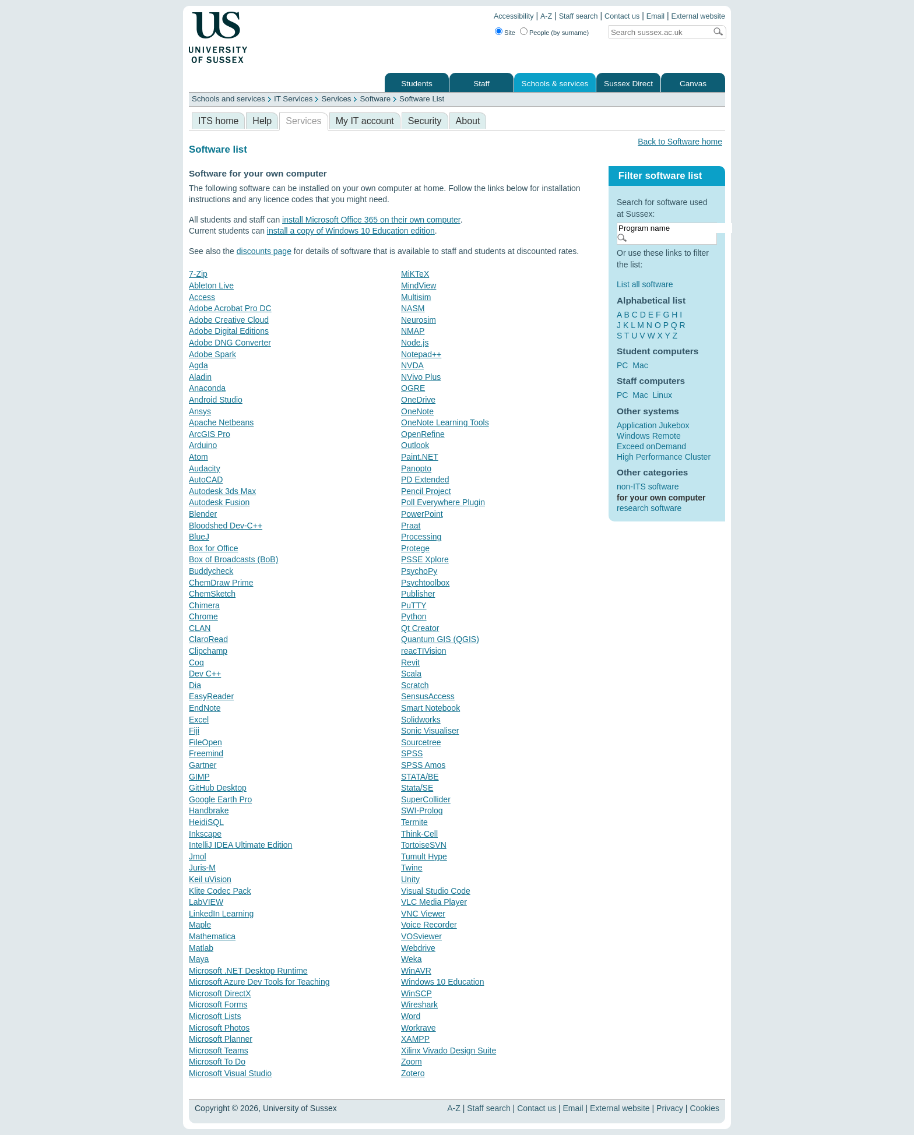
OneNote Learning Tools (445, 422)
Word (410, 1016)
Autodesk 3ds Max (222, 491)
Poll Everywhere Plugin (443, 502)
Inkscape (205, 833)
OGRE (413, 388)
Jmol (197, 856)
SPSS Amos (423, 765)
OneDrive (418, 399)
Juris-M (202, 867)
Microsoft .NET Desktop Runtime (248, 970)
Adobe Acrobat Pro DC (230, 308)
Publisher (418, 593)
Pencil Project (426, 491)
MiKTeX (415, 274)
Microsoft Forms (218, 1004)
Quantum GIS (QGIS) (440, 639)
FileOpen (205, 742)
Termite (414, 822)
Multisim (416, 297)
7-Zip (198, 274)
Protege (415, 548)
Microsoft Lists (215, 1016)
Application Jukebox (653, 425)
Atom (198, 456)
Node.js (414, 342)
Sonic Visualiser (430, 730)
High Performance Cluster (664, 456)
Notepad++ (421, 354)
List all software (645, 284)
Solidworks (421, 719)
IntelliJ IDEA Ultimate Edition (240, 845)
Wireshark (419, 1004)
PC (622, 365)
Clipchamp (208, 650)
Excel (199, 719)
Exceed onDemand (651, 446)
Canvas (693, 83)
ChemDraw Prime (221, 582)
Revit (410, 662)
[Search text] (657, 32)
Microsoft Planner (220, 1039)
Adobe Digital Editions (229, 331)
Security (425, 121)
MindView (418, 285)
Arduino (203, 445)
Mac (640, 365)
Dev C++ (205, 673)
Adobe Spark (212, 354)
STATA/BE (420, 776)
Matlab (201, 948)
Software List (421, 98)
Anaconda (207, 388)
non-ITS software (648, 486)
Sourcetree (421, 742)
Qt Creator (420, 628)
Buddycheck (211, 571)
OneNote (417, 411)
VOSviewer (421, 936)
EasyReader (211, 696)
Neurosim (418, 320)
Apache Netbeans (221, 422)
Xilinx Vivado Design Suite (448, 1050)
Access (202, 297)
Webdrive (418, 948)
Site (509, 32)
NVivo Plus (421, 377)
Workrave (418, 1027)
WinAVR (416, 970)
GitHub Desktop (218, 787)
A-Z (546, 16)
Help (262, 121)
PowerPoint (422, 514)
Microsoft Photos (219, 1027)
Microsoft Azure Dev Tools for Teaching (259, 981)
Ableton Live (211, 285)
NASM (412, 308)
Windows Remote (649, 435)
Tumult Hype (424, 856)
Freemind (206, 753)
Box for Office (213, 548)
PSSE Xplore (425, 559)
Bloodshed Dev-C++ (225, 525)
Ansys (200, 411)
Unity (410, 879)
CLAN (199, 628)
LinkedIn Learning (221, 913)
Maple (200, 924)
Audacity (204, 468)
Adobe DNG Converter (230, 342)
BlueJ (199, 536)
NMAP (412, 331)
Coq (196, 662)
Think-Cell (419, 833)
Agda (198, 365)
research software (649, 508)
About (468, 121)
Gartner (202, 765)
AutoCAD (206, 479)
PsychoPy (419, 571)
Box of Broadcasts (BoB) (233, 559)
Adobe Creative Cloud (229, 320)
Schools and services (228, 98)
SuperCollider (426, 799)
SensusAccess (428, 696)
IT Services (293, 98)
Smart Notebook (430, 708)
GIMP (199, 776)
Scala (411, 673)
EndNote (204, 708)
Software (375, 98)
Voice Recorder (429, 924)
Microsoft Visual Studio (230, 1073)
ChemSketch (212, 593)
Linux (662, 395)
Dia (195, 685)
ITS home (218, 121)
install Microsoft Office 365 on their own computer (371, 219)
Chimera (204, 605)
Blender (203, 514)
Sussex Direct (628, 83)
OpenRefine (423, 434)
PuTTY (414, 605)
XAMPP (415, 1039)
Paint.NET (419, 456)
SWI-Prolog (422, 810)
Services (336, 98)
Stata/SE (417, 787)
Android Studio (215, 399)
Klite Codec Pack (220, 891)
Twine (412, 867)
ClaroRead (208, 639)
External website (698, 16)
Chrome (203, 616)
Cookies (704, 1108)
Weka (411, 959)
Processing (421, 536)
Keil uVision (210, 879)
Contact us (621, 16)
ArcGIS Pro (209, 434)
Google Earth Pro (220, 799)
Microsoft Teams (218, 1050)
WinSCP (416, 993)
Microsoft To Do (217, 1061)
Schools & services (555, 83)
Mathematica (212, 936)
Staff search (578, 16)
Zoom (411, 1061)
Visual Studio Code (435, 891)
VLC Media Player (434, 902)
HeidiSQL (206, 822)
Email (655, 16)
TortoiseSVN (424, 845)
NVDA (412, 365)
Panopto (416, 468)
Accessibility (514, 16)
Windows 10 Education (442, 981)
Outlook (415, 445)
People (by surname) (559, 32)
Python (414, 616)
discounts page (264, 251)
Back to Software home (680, 141)
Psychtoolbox (425, 582)
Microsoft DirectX (220, 993)
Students (417, 83)
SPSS (412, 753)
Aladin (200, 377)
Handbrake (209, 810)
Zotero (412, 1073)
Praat (410, 525)
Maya (199, 959)
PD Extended (425, 479)
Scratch (414, 685)
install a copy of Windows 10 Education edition (351, 230)
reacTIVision (424, 650)
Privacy (669, 1108)
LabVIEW (206, 902)
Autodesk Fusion (219, 502)
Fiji (194, 730)
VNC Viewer (423, 913)
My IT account (365, 121)
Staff (481, 83)
